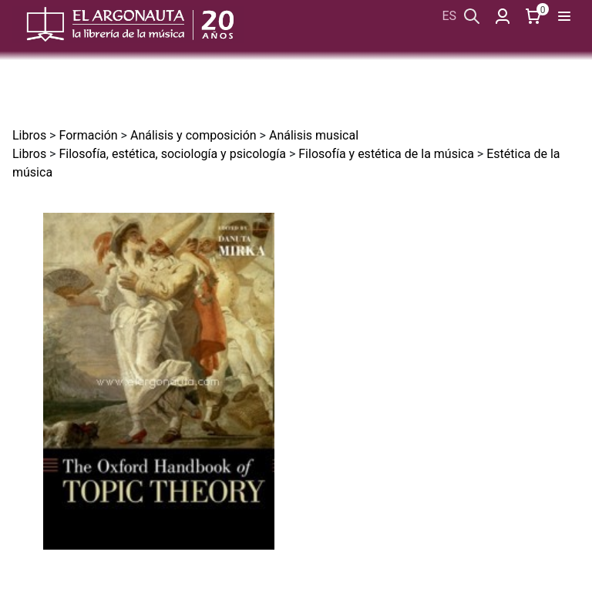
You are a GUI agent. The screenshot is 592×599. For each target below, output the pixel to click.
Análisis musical (313, 135)
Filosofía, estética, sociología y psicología (172, 153)
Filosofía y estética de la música (386, 153)
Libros (29, 135)
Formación (88, 135)
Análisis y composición (193, 135)
